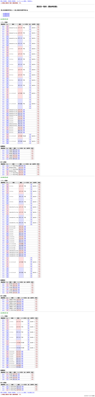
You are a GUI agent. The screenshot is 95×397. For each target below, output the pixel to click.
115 (7, 36)
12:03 (3, 62)
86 (7, 66)
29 (7, 174)
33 (7, 99)
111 (7, 363)
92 (7, 203)
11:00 (3, 167)
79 (7, 212)
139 (7, 33)
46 (7, 90)
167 (7, 250)
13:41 (3, 365)
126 (7, 76)
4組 (30, 94)
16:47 (3, 137)
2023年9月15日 (6, 13)
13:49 (3, 238)
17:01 (3, 268)
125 (7, 75)
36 (7, 104)
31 (7, 389)
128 (7, 236)
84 (7, 62)
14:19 (3, 245)
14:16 (3, 106)
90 (7, 200)
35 (7, 102)
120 (7, 45)
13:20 (3, 87)
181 (7, 365)
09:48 (3, 191)
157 (7, 137)
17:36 (3, 276)
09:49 (3, 26)
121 (7, 68)
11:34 (3, 224)
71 (7, 323)
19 (7, 283)
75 (7, 205)
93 (7, 78)
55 (7, 264)
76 (7, 207)
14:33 (3, 109)
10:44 (3, 38)
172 (7, 342)
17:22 (3, 273)
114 (7, 193)
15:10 (3, 118)
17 (7, 374)
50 (7, 97)
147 (7, 116)
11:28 (3, 222)
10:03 (3, 196)
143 (7, 109)
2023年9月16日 (6, 14)
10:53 (3, 41)
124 (7, 73)
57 (7, 330)
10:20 (3, 201)
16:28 (3, 130)
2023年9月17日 (6, 16)
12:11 (3, 66)
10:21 (3, 339)
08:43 (3, 47)
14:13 (3, 243)
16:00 (3, 174)
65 (7, 219)
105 (7, 54)
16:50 (3, 310)
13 (7, 165)
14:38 (3, 111)
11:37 (3, 54)
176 (7, 349)
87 (7, 194)
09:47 (3, 326)
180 (7, 360)
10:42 (3, 342)
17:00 (3, 141)
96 (7, 83)
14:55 (3, 308)
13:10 (3, 289)
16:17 (3, 127)
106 (7, 55)
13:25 (3, 235)
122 (7, 69)
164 (7, 231)
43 (7, 275)
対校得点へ (30, 1)
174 (7, 346)
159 (7, 141)
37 (7, 106)
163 (7, 229)
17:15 (3, 271)
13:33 (3, 90)
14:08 (3, 102)
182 (7, 367)
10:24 (3, 203)
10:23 (3, 33)
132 (7, 247)
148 (7, 118)
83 (7, 61)
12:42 (3, 73)
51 (7, 257)
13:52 (3, 99)
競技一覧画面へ (3, 1)
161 (7, 243)
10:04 (3, 27)
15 (7, 386)
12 (7, 308)
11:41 (3, 55)
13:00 (3, 171)
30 (7, 310)
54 (7, 262)
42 (7, 273)
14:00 (3, 172)
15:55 (3, 125)
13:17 (3, 85)
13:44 (3, 95)
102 (7, 48)
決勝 (24, 109)
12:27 (3, 68)
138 (7, 31)
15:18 (3, 120)
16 (7, 388)
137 (7, 29)
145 (7, 113)
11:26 (3, 50)
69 (7, 319)
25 (7, 171)
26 (7, 299)
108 (7, 186)
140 (7, 34)
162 (7, 245)
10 (7, 304)
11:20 (3, 303)
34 (7, 101)
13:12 (3, 83)
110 (7, 361)
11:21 (3, 219)
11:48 (3, 57)
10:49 (3, 344)
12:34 (3, 356)
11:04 (3, 43)
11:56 (3, 61)
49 (7, 95)
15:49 (3, 252)
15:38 (3, 123)
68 (7, 224)
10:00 (3, 165)
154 (7, 132)
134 (7, 248)
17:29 (3, 275)
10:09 (3, 29)
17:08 (3, 269)
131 (7, 351)
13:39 (3, 236)
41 (7, 271)
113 (7, 191)
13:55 (3, 367)
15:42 (3, 250)
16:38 (3, 262)
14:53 (3, 115)
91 (7, 201)
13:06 (3, 81)
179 (7, 358)
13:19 (3, 233)
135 (7, 26)
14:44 (3, 113)
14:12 (3, 104)
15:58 (3, 254)
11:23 (3, 48)
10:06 (3, 333)
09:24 (3, 184)
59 (7, 333)
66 (7, 221)
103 (7, 50)
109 (7, 187)
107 (7, 184)
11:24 (3, 221)
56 (7, 266)
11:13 (3, 217)
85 (7, 64)
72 (7, 325)
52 (7, 259)
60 (7, 335)
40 (7, 269)
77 (7, 208)
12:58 (3, 78)
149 (7, 120)
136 (7, 27)
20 (7, 292)
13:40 (3, 94)
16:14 (3, 257)
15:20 (3, 122)
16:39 (3, 134)
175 (7, 347)
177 (7, 354)
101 (7, 47)
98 (7, 87)
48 (7, 94)
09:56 (3, 194)
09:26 (3, 319)
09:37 (3, 187)
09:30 (3, 299)
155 (7, 134)
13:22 (3, 88)
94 (7, 80)
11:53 (3, 59)
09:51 (3, 193)
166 (7, 235)
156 (7, 136)
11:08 (3, 45)
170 (7, 255)
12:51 (3, 76)
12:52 (3, 228)
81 (7, 57)
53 (7, 261)
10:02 (3, 332)
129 (7, 125)
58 (7, 332)
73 (7, 326)
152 (7, 129)
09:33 (3, 186)
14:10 (3, 155)
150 (7, 122)
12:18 (3, 354)
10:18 (3, 337)
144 (7, 111)
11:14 (3, 349)
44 (7, 276)
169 (7, 254)
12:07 (3, 64)
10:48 (3, 40)
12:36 (3, 71)
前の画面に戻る (31, 392)
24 (7, 167)
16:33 (3, 132)
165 (7, 233)
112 (7, 189)
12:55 (3, 304)
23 (7, 285)
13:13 (3, 229)
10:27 (3, 34)
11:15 (3, 388)
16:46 (3, 264)
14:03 (3, 101)
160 (7, 143)
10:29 (3, 205)
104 (7, 52)
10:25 (3, 340)
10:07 (3, 198)
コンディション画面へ (22, 1)
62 (7, 339)
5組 (30, 95)
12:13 (3, 226)
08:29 (3, 210)
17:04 (3, 143)
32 (7, 289)
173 (7, 344)
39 (7, 268)
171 (7, 340)
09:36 (3, 323)
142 (7, 228)
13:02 (3, 80)
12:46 (3, 75)
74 (7, 328)
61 (7, 337)
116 (7, 38)
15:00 (3, 116)
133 (7, 353)
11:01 (3, 215)
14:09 (3, 241)
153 (7, 130)
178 (7, 356)
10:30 (3, 150)
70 (7, 321)
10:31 (3, 36)
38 (7, 108)
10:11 (3, 200)
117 (7, 40)
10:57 (3, 346)
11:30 (3, 52)
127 (7, 123)
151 (7, 127)
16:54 (3, 266)
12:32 (3, 69)
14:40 (3, 290)
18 (7, 377)
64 (7, 217)
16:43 (3, 136)
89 (7, 198)
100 (7, 241)
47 (7, 92)
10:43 (3, 208)
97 (7, 85)
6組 (30, 97)
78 (7, 210)
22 (7, 157)
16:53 (3, 139)
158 (7, 139)
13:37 (3, 92)
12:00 (3, 153)
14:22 (3, 108)
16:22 (3, 129)
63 (7, 215)
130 (7, 238)
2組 (30, 27)
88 (7, 196)
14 (7, 169)
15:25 (3, 248)
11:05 (3, 347)
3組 (30, 29)
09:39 (3, 325)
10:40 (3, 207)
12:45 (3, 360)
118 (7, 41)
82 (7, 59)
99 (7, 240)
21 (7, 155)
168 (7, 252)
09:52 (3, 330)
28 (7, 172)
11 (7, 306)
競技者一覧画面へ (12, 1)
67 (7, 222)
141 (7, 226)
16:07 (3, 255)
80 (7, 214)
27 (7, 303)
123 (7, 71)
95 (7, 81)
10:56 (3, 214)
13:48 (3, 97)
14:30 (3, 292)
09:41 (3, 189)
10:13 (3, 31)
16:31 (3, 261)
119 (7, 43)
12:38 (3, 358)
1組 (30, 26)
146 (7, 115)
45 (7, 88)
